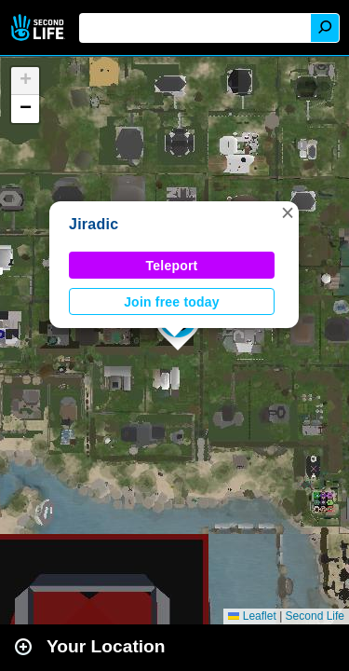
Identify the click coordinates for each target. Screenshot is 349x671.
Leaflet (251, 616)
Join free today (172, 301)
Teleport (172, 265)
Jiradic (93, 224)
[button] (287, 212)
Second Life (39, 27)
